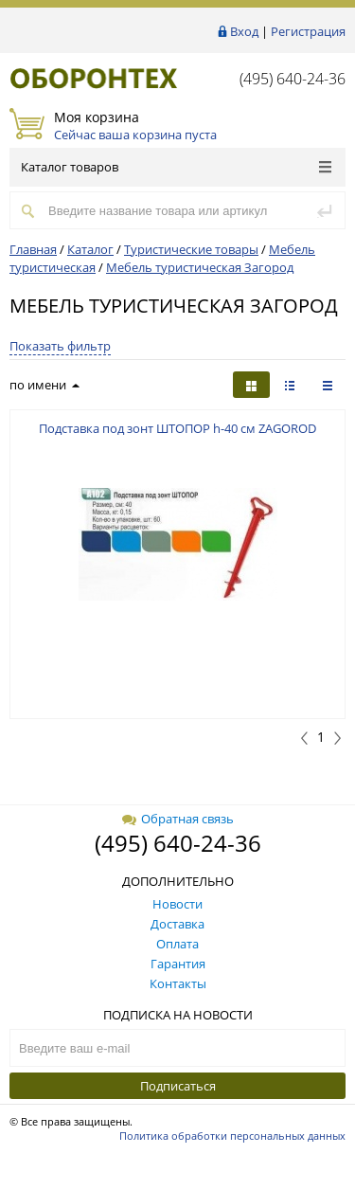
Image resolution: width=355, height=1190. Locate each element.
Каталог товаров (176, 166)
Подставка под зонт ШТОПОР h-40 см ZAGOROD (177, 428)
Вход (244, 31)
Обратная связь (178, 818)
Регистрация (308, 31)
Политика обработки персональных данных (232, 1135)
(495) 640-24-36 (293, 78)
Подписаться (178, 1085)
